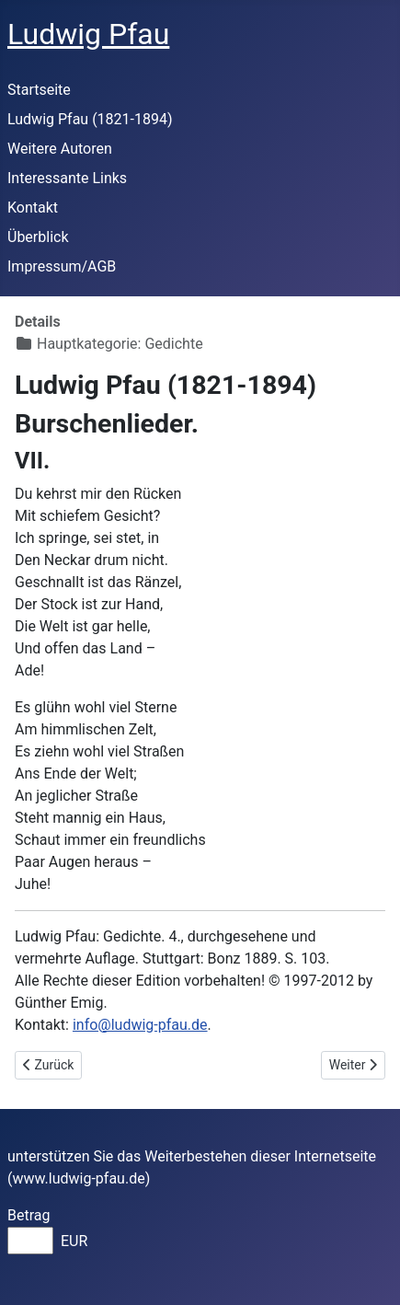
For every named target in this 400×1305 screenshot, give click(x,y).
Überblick (38, 237)
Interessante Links (67, 178)
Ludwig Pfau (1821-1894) (90, 119)
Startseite (39, 89)
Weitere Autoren (59, 148)
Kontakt (32, 207)
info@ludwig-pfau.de (140, 1025)
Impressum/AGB (61, 266)
